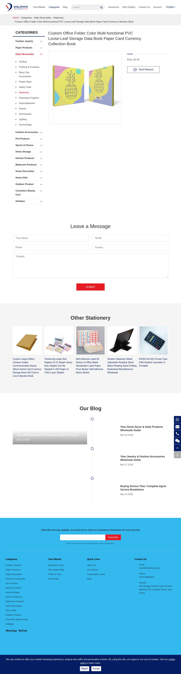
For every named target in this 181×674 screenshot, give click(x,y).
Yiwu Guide (53, 578)
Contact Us (144, 7)
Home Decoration (29, 171)
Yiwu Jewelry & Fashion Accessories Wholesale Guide (142, 458)
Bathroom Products (29, 164)
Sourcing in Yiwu (56, 565)
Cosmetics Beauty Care (29, 192)
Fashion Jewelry (29, 41)
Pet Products (29, 138)
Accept (96, 668)
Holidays (29, 201)
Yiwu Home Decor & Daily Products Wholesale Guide (141, 428)
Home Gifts (29, 177)
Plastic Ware (25, 82)
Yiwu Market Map (56, 569)
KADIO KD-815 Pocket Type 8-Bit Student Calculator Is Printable (153, 362)
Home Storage (29, 151)
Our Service (92, 569)
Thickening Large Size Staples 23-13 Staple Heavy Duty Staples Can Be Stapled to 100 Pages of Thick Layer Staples (58, 366)
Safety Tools (25, 87)
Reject (84, 668)
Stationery (58, 18)
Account (157, 7)
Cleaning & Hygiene (29, 98)
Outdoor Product (29, 184)
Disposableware (27, 103)
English (170, 7)
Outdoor (23, 61)
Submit (90, 287)
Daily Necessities (42, 18)
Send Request (143, 70)
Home (16, 18)
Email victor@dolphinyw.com (149, 566)
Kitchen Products (29, 158)
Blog (65, 7)
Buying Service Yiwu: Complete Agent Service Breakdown (143, 488)
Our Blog (90, 408)
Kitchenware (25, 114)
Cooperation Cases (96, 574)
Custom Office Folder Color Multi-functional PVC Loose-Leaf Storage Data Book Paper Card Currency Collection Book (74, 21)
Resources (113, 7)
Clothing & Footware (29, 67)
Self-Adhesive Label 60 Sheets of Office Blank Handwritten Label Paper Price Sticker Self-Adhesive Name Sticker (89, 366)
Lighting (23, 119)
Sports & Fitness (29, 145)
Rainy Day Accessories (25, 74)
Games (22, 108)
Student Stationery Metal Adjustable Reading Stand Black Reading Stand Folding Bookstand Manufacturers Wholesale (122, 366)
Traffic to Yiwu (54, 574)
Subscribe (113, 537)
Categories (54, 7)
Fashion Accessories (29, 132)
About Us (91, 565)
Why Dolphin (128, 7)
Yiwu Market (39, 7)
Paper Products (29, 47)
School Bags (25, 124)
